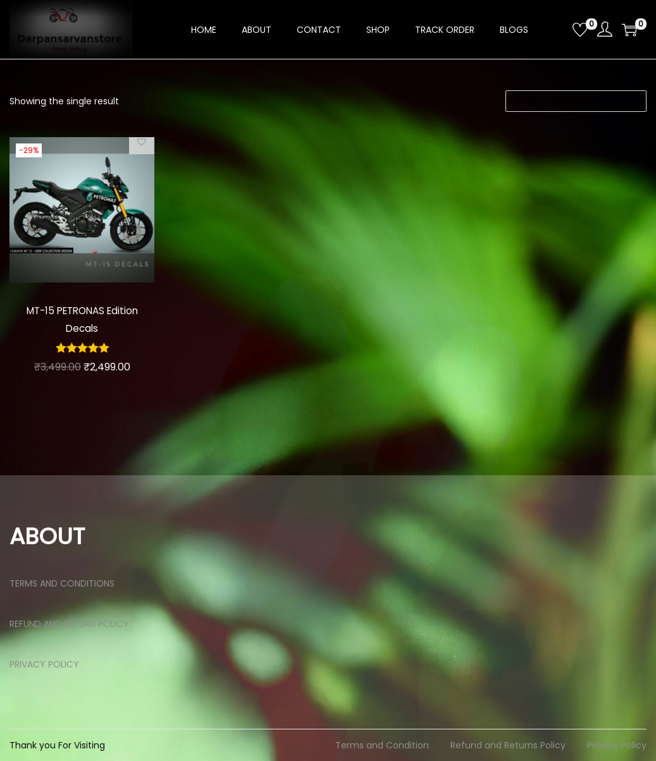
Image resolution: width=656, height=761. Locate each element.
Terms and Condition (382, 745)
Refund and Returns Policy (508, 745)
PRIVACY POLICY (44, 664)
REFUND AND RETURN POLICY (69, 624)
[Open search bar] (558, 29)
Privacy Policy (617, 745)
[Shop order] (576, 101)
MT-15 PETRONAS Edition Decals (82, 319)
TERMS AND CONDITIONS (61, 583)
